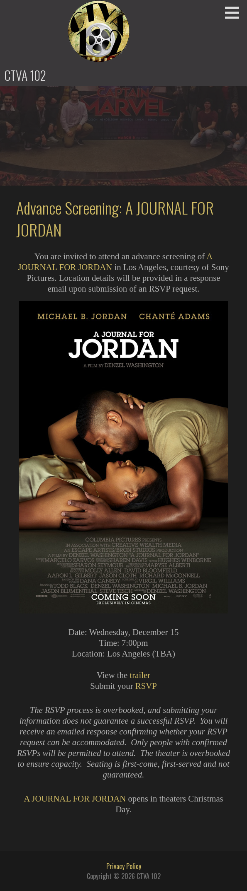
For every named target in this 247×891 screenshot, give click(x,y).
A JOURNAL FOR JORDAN (75, 798)
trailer (140, 675)
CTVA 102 (25, 75)
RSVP (146, 686)
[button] (235, 12)
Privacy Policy (123, 866)
